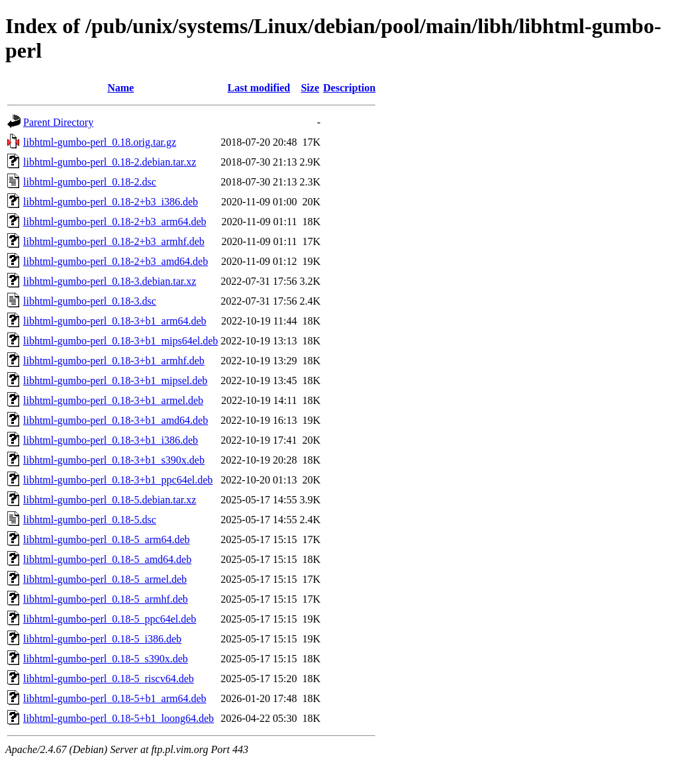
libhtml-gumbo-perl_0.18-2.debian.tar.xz (109, 162)
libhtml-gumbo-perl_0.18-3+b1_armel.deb (113, 400)
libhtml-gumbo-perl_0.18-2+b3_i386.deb (110, 201)
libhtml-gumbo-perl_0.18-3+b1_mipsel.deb (115, 380)
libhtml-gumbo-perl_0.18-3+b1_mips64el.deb (120, 340)
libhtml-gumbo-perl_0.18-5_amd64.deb (107, 559)
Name (120, 87)
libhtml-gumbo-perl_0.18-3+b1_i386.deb (110, 440)
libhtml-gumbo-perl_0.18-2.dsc (89, 181)
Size (310, 87)
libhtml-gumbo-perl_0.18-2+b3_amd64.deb (115, 261)
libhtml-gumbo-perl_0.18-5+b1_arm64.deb (115, 698)
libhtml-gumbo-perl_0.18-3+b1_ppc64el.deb (118, 479)
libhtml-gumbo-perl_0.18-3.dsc (89, 301)
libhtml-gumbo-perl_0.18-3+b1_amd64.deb (115, 420)
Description (349, 87)
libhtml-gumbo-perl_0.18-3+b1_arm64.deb (115, 321)
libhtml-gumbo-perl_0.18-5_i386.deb (102, 638)
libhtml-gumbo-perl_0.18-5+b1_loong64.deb (118, 718)
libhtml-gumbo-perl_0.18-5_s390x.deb (105, 658)
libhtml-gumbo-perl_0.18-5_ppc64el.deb (109, 619)
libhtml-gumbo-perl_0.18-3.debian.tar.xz (109, 281)
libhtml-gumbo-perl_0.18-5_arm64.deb (106, 539)
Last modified (259, 87)
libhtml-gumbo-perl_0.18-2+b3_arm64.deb (115, 221)
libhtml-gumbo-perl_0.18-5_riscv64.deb (108, 678)
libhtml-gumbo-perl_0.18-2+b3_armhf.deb (114, 241)
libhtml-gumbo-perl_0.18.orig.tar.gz (99, 142)
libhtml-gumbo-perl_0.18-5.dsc (89, 519)
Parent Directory (58, 122)
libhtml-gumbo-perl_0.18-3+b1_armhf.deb (114, 360)
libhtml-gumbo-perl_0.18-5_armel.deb (105, 579)
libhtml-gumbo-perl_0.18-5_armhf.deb (105, 599)
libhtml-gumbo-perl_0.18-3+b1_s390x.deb (114, 460)
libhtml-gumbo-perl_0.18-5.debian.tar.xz (109, 499)
